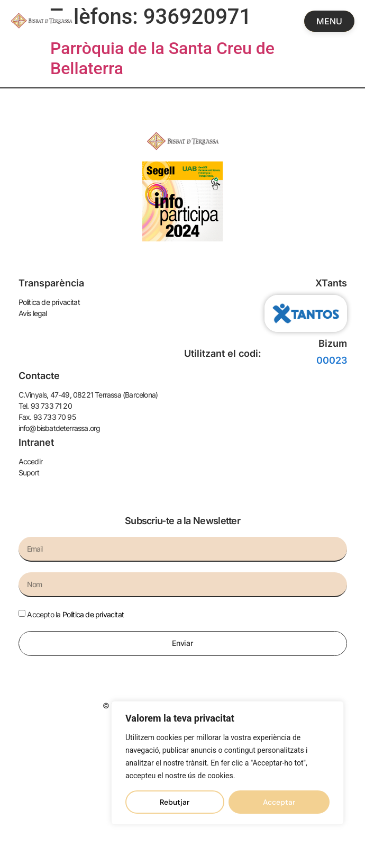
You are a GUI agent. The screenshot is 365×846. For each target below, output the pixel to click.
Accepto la (75, 614)
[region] (227, 763)
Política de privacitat (93, 614)
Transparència (51, 283)
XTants (331, 283)
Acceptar (279, 802)
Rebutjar (174, 802)
